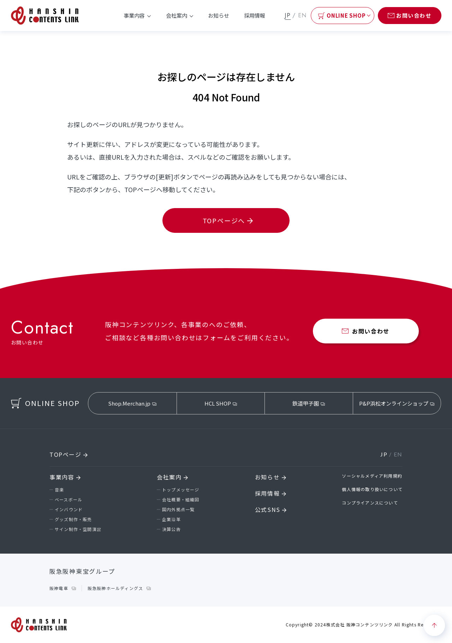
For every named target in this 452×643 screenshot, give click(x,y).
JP (288, 15)
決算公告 (171, 529)
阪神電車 (58, 588)
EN (302, 15)
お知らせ (218, 15)
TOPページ (68, 454)
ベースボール (68, 499)
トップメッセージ (181, 489)
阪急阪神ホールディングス (115, 588)
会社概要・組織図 (181, 499)
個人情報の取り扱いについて (372, 489)
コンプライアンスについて (370, 503)
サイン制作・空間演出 (78, 529)
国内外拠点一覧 (178, 509)
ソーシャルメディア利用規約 (372, 476)
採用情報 (254, 15)
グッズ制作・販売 (73, 519)
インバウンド (69, 509)
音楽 (59, 489)
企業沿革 (171, 519)
